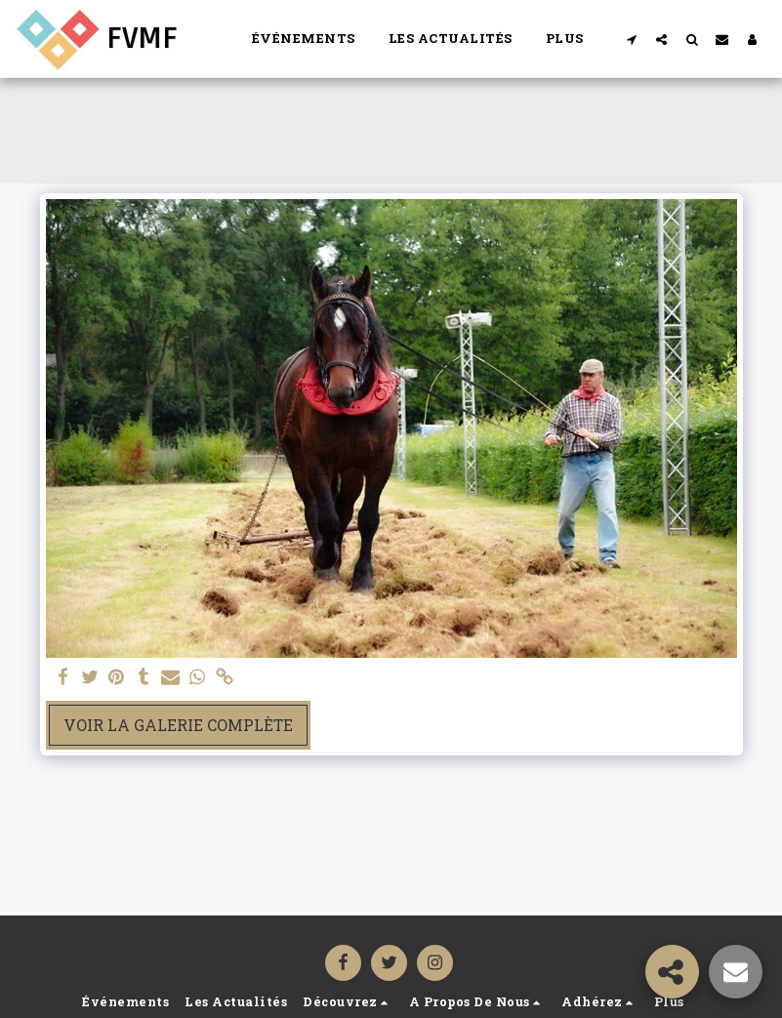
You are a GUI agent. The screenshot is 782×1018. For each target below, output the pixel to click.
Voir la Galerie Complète (178, 724)
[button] (631, 39)
